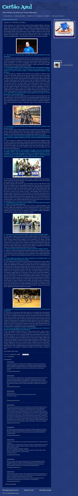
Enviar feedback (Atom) (13, 493)
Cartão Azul (17, 7)
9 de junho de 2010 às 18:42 (13, 454)
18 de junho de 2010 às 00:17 (13, 481)
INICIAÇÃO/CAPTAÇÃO (58, 16)
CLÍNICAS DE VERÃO (19, 16)
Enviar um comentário (10, 484)
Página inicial (29, 490)
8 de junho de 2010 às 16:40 (13, 422)
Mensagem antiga (45, 490)
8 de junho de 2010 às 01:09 (13, 371)
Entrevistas (11, 356)
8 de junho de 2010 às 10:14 (13, 386)
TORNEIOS (47, 16)
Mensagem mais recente (10, 490)
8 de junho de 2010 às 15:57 (13, 400)
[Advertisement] (64, 48)
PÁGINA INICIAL (8, 16)
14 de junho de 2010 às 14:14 (13, 467)
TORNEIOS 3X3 (31, 16)
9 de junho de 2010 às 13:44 (13, 435)
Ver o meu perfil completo (67, 65)
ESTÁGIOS (39, 16)
